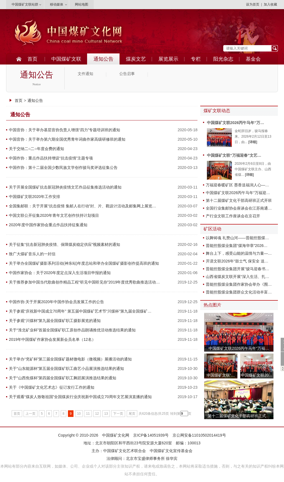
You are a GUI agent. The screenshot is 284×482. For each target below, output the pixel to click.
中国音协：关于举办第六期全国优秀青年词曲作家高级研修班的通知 (67, 139)
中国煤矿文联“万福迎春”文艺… (234, 155)
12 (97, 414)
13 (106, 414)
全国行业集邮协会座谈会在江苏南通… (239, 208)
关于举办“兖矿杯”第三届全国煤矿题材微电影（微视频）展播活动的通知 (70, 359)
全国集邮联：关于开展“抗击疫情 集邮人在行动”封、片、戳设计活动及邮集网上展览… (82, 206)
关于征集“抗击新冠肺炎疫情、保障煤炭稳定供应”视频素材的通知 (64, 244)
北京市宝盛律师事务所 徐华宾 (152, 458)
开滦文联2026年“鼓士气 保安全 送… (237, 261)
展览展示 (168, 59)
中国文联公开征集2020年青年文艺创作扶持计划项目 (54, 215)
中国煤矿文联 (66, 59)
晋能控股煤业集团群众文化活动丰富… (239, 292)
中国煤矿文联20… (257, 375)
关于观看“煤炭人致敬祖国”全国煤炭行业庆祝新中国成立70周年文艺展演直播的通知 (80, 397)
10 (79, 414)
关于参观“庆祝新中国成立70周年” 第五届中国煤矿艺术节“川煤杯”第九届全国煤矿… (80, 311)
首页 (32, 59)
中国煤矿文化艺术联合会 (124, 451)
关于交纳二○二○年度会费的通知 (36, 148)
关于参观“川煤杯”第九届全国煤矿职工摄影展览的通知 (55, 320)
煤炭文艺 (136, 59)
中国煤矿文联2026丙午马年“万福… (239, 348)
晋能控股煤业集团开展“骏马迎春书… (237, 269)
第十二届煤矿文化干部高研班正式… (239, 416)
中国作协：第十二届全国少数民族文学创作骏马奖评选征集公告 (63, 167)
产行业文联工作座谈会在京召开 (233, 216)
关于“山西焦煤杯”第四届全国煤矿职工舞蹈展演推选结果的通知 (62, 378)
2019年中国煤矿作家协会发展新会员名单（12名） (52, 339)
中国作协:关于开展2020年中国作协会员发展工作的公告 (56, 302)
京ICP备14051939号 (151, 435)
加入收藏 (270, 4)
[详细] (252, 142)
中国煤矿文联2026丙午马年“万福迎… (238, 192)
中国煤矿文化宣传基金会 (171, 451)
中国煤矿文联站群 (25, 4)
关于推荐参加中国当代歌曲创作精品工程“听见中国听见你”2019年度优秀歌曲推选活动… (84, 282)
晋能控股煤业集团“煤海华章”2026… (236, 245)
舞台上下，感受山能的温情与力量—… (239, 253)
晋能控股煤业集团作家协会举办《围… (239, 284)
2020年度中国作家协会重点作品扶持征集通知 (48, 225)
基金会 (253, 59)
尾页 (132, 414)
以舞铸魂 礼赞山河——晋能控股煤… (237, 238)
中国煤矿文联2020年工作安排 (34, 196)
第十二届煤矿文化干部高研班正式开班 (239, 200)
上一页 (31, 414)
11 (88, 414)
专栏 (196, 59)
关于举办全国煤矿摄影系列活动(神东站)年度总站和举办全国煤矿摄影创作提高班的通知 (84, 263)
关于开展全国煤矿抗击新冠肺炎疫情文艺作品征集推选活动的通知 (65, 187)
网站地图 (81, 4)
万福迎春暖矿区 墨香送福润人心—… (237, 185)
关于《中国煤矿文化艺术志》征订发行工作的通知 (51, 387)
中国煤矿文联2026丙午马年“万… (235, 122)
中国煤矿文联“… (221, 375)
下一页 (118, 414)
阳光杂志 (223, 59)
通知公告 (103, 59)
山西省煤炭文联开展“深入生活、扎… (237, 276)
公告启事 (127, 74)
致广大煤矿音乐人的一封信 (32, 254)
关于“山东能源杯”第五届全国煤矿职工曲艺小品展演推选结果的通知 (66, 368)
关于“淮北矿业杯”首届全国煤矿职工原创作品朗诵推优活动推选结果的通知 (72, 330)
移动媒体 (56, 4)
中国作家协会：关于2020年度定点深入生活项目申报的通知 (60, 272)
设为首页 (252, 4)
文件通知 (85, 74)
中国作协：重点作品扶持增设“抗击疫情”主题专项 (51, 158)
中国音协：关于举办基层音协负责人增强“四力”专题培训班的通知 (64, 130)
